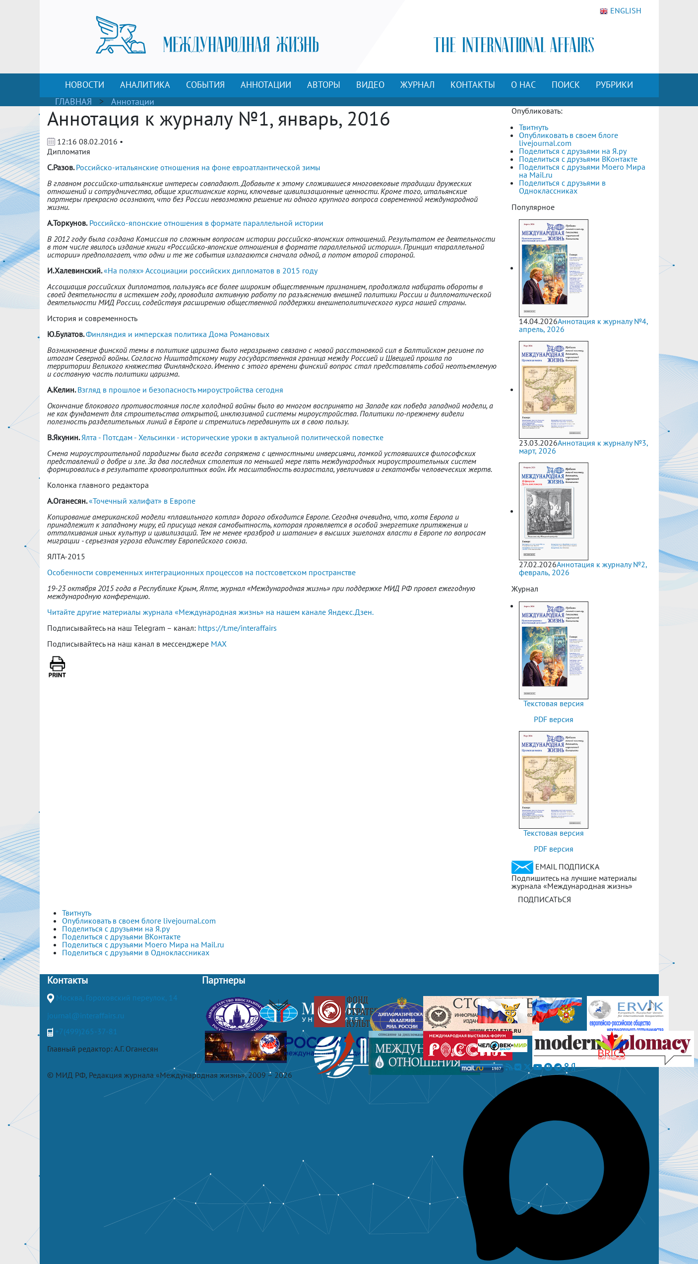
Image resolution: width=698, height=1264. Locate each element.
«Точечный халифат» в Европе (142, 501)
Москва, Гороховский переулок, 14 (117, 997)
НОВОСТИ (84, 84)
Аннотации (132, 101)
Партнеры (223, 980)
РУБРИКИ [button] (614, 84)
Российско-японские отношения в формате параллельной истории (206, 223)
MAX (219, 644)
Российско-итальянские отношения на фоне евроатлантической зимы (198, 167)
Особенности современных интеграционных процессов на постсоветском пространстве (201, 572)
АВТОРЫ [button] (323, 84)
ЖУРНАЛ (417, 84)
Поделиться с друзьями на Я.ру (573, 151)
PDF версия (553, 719)
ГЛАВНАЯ (73, 101)
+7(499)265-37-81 (86, 1031)
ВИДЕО (370, 84)
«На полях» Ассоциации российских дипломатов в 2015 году (210, 270)
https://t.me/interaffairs (237, 628)
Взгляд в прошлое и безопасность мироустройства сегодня (180, 390)
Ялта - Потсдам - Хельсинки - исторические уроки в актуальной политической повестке (232, 437)
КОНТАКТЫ (472, 84)
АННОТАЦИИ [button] (266, 84)
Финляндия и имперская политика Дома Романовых (177, 334)
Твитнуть (533, 127)
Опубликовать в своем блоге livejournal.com (568, 139)
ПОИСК (566, 84)
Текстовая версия (553, 703)
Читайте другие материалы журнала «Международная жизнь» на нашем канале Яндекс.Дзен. (210, 612)
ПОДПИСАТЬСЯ (544, 899)
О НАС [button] (523, 84)
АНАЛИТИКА (145, 84)
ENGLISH (620, 10)
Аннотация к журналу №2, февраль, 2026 (583, 568)
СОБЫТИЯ (205, 84)
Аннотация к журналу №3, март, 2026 (583, 447)
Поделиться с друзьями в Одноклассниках (562, 187)
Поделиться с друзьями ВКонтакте (578, 159)
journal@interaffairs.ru (86, 1015)
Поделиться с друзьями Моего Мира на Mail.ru (582, 171)
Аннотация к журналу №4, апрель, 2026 (583, 325)
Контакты (67, 980)
